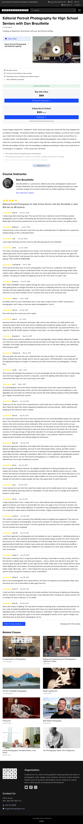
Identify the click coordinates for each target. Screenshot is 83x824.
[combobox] (53, 10)
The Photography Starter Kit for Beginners (59, 750)
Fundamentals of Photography (14, 659)
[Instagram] (35, 787)
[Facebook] (31, 787)
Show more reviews (14, 624)
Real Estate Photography (52, 720)
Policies (41, 821)
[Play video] (56, 49)
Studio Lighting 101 (50, 691)
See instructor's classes (25, 193)
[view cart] (77, 2)
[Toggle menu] (79, 10)
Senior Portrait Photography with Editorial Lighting (15, 45)
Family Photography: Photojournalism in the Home (19, 751)
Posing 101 (7, 720)
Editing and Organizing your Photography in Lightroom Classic (59, 660)
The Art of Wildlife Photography (15, 691)
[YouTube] (26, 787)
